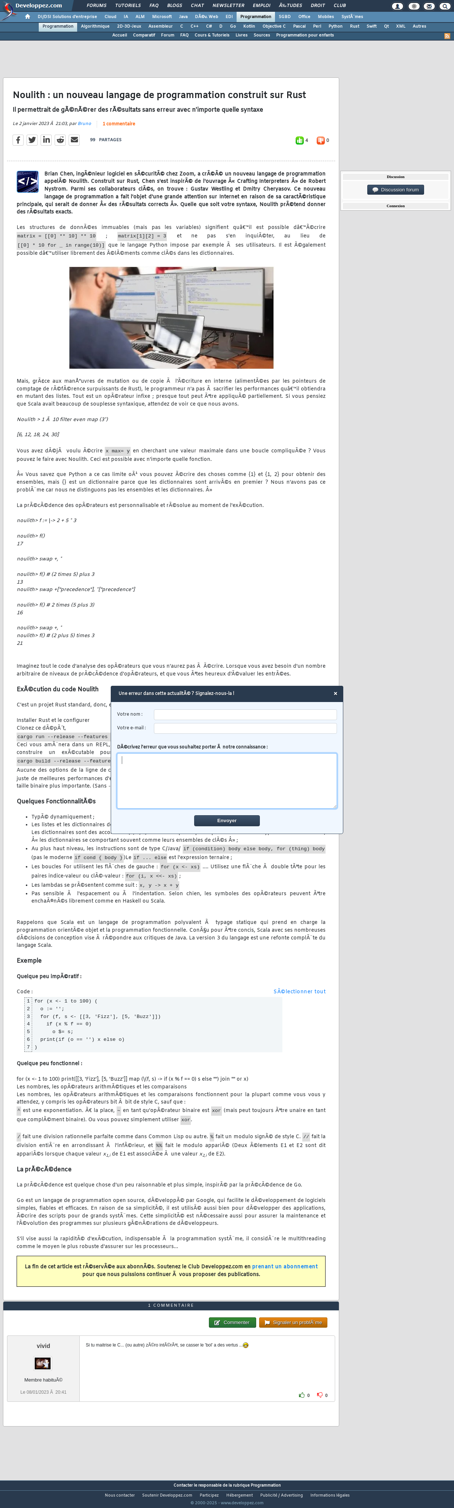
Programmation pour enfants (305, 35)
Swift (371, 26)
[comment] (227, 781)
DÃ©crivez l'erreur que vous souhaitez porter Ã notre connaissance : (227, 776)
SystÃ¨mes (352, 17)
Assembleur (160, 26)
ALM (140, 17)
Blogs (174, 6)
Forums (96, 6)
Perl (317, 26)
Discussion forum (395, 190)
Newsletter (228, 6)
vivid (43, 1359)
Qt (386, 26)
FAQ (154, 6)
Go (233, 26)
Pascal (299, 26)
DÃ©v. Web (206, 17)
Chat (197, 6)
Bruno (84, 128)
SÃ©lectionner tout (300, 996)
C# (209, 26)
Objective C (274, 26)
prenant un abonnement (285, 1271)
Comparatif (144, 35)
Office (304, 17)
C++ (194, 26)
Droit (318, 6)
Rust (354, 26)
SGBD (285, 17)
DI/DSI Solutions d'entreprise (67, 17)
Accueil (119, 35)
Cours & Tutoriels (212, 35)
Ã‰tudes (290, 6)
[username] (245, 714)
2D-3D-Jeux (129, 26)
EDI (229, 17)
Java (183, 17)
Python (336, 26)
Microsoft (162, 17)
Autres (419, 26)
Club (339, 6)
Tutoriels (127, 6)
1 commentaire (119, 129)
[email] (245, 728)
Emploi (261, 6)
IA (126, 17)
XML (400, 26)
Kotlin (249, 26)
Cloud (110, 17)
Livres (241, 35)
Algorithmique (95, 26)
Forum (167, 35)
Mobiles (326, 17)
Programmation (255, 17)
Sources (262, 35)
